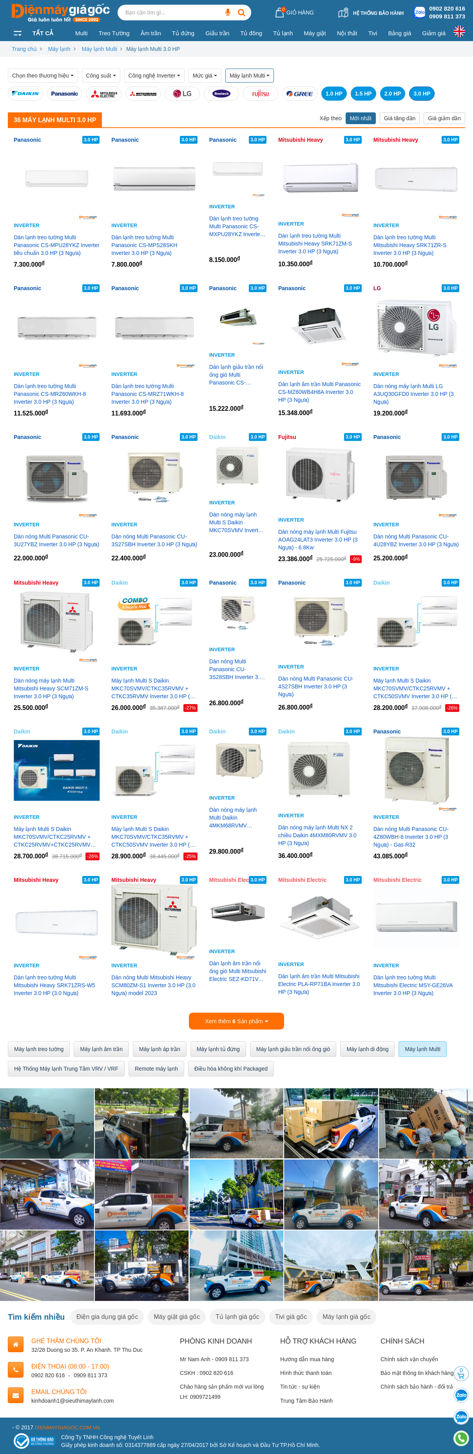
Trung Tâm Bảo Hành (306, 1399)
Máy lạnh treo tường (38, 1048)
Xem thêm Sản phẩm (236, 1020)
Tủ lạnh (283, 33)
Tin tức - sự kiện (300, 1386)
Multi (81, 33)
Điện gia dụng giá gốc (107, 1316)
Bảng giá (399, 33)
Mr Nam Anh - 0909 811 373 (214, 1358)
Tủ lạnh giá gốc (237, 1316)
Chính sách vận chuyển (409, 1358)
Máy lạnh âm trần (101, 1048)
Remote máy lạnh (156, 1067)
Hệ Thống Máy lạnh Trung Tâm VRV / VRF (66, 1067)
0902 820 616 (447, 8)
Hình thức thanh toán (306, 1372)
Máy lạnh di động (367, 1048)
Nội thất (347, 33)
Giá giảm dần (444, 118)
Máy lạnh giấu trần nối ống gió (293, 1048)
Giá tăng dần (399, 118)
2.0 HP (392, 93)
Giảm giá (434, 33)
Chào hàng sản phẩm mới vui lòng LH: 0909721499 (222, 1391)
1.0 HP (334, 93)
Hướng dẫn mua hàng (307, 1358)
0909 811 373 (447, 16)
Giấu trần (217, 33)
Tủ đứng (183, 33)
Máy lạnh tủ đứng (218, 1048)
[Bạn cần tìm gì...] (228, 12)
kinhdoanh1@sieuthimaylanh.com (72, 1400)
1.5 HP (363, 93)
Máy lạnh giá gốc (346, 1316)
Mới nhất (361, 118)
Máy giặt (315, 33)
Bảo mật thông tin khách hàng (417, 1372)
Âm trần (151, 33)
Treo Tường (114, 33)
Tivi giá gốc (291, 1316)
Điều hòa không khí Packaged (231, 1067)
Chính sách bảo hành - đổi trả (417, 1386)
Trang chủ (24, 49)
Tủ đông (251, 33)
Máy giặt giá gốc (177, 1316)
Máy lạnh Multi (99, 49)
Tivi (372, 33)
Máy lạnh (59, 49)
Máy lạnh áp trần (159, 1048)
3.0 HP (421, 93)
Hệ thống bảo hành (378, 13)
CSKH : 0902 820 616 (206, 1372)
